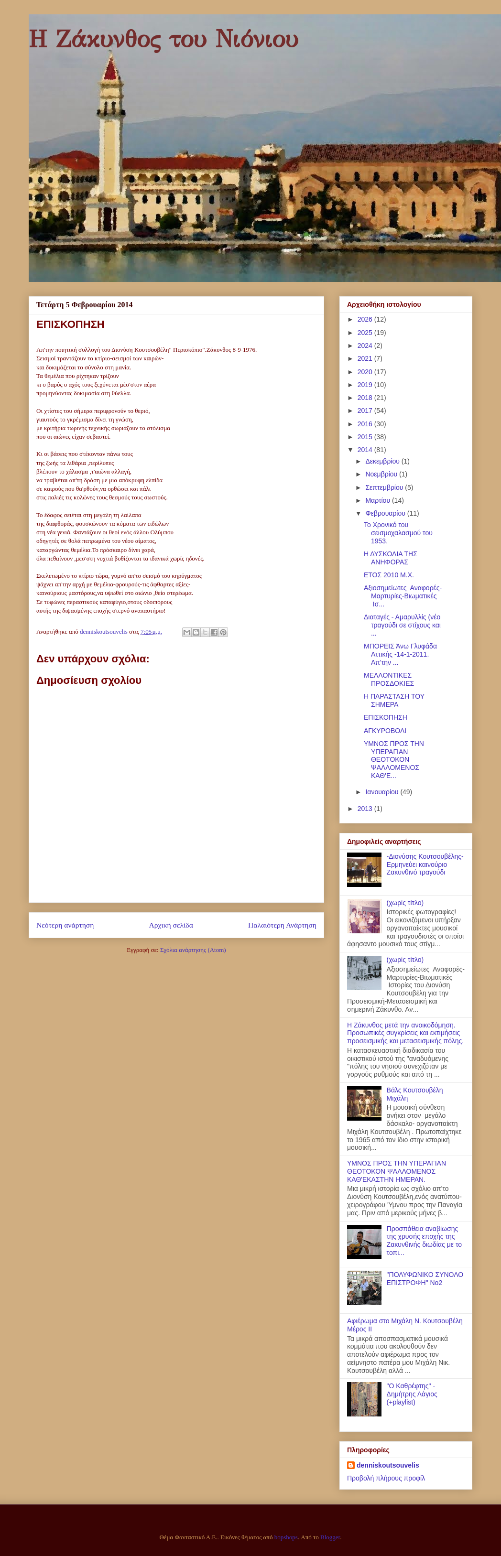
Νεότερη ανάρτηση (65, 925)
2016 (366, 424)
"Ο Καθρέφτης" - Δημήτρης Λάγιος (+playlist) (412, 1394)
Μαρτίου (378, 500)
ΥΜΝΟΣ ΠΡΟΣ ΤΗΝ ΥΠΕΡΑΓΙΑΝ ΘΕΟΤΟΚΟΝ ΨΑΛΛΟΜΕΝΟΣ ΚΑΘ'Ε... (394, 759)
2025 (366, 332)
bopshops (286, 1537)
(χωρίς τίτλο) (405, 903)
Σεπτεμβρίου (385, 487)
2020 (366, 372)
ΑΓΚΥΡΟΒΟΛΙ (385, 731)
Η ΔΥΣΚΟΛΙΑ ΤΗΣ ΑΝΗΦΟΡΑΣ (390, 558)
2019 (366, 385)
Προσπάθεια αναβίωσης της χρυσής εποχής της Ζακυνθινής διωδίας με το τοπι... (424, 1240)
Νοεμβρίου (382, 474)
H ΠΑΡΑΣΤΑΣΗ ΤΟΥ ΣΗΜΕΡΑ (394, 700)
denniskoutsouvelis (388, 1465)
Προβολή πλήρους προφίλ (386, 1478)
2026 (366, 319)
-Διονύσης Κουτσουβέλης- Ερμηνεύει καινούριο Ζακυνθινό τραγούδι (425, 864)
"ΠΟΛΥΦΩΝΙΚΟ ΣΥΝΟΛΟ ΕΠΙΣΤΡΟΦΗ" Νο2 (425, 1278)
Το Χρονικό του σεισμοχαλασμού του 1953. (398, 533)
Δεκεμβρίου (383, 461)
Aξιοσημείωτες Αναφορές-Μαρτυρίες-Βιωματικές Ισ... (403, 596)
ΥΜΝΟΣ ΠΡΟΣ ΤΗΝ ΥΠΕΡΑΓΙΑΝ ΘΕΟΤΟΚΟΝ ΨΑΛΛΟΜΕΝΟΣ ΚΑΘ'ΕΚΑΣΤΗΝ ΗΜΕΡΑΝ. (396, 1171)
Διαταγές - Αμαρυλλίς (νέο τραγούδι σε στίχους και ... (402, 625)
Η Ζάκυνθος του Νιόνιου (163, 39)
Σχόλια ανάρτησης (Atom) (193, 949)
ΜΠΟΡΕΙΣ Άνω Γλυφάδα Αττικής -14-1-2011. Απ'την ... (400, 654)
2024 (366, 345)
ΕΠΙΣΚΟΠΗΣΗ (385, 717)
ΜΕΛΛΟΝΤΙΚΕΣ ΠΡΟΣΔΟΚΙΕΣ (389, 679)
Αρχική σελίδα (171, 925)
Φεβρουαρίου (386, 513)
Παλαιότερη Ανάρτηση (282, 925)
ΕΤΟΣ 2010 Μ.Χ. (389, 575)
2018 (366, 397)
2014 (366, 450)
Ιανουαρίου (382, 792)
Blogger (330, 1537)
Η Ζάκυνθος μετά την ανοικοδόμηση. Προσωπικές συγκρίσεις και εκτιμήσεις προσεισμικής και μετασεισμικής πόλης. (405, 1033)
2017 (366, 410)
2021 (366, 358)
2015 (366, 437)
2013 (366, 808)
